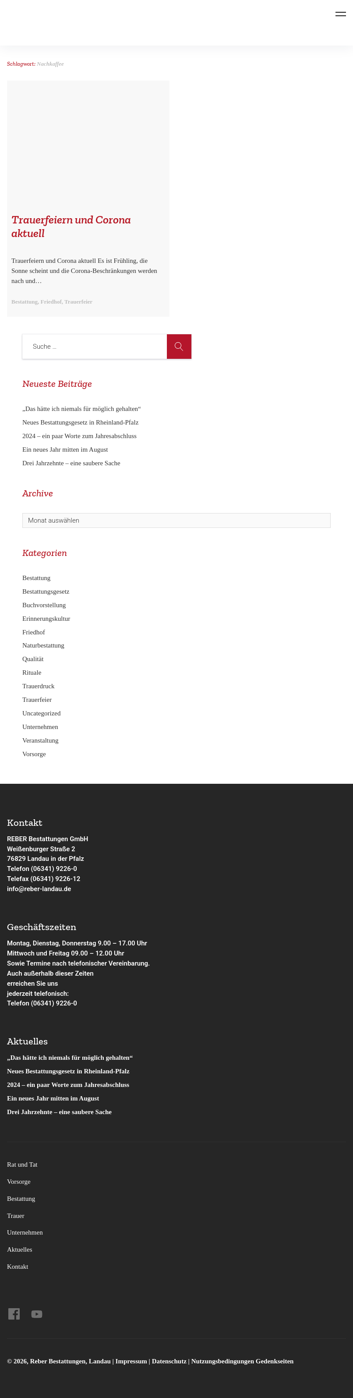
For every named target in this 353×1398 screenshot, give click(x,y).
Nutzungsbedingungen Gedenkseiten (242, 1361)
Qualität (32, 658)
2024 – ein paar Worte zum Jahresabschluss (79, 435)
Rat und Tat (22, 1164)
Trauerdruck (38, 686)
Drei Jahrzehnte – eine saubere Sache (71, 463)
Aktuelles (19, 1249)
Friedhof (33, 632)
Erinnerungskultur (46, 618)
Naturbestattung (43, 645)
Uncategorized (41, 713)
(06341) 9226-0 (54, 1003)
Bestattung (36, 577)
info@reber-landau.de (39, 889)
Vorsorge (34, 753)
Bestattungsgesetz (45, 591)
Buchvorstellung (44, 605)
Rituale (31, 672)
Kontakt (17, 1266)
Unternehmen (40, 726)
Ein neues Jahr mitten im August (65, 449)
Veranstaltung (40, 740)
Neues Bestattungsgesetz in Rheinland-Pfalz (81, 422)
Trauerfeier (37, 699)
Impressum (132, 1361)
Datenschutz (169, 1361)
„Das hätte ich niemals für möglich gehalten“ (81, 408)
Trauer (15, 1215)
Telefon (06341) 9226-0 (42, 869)
